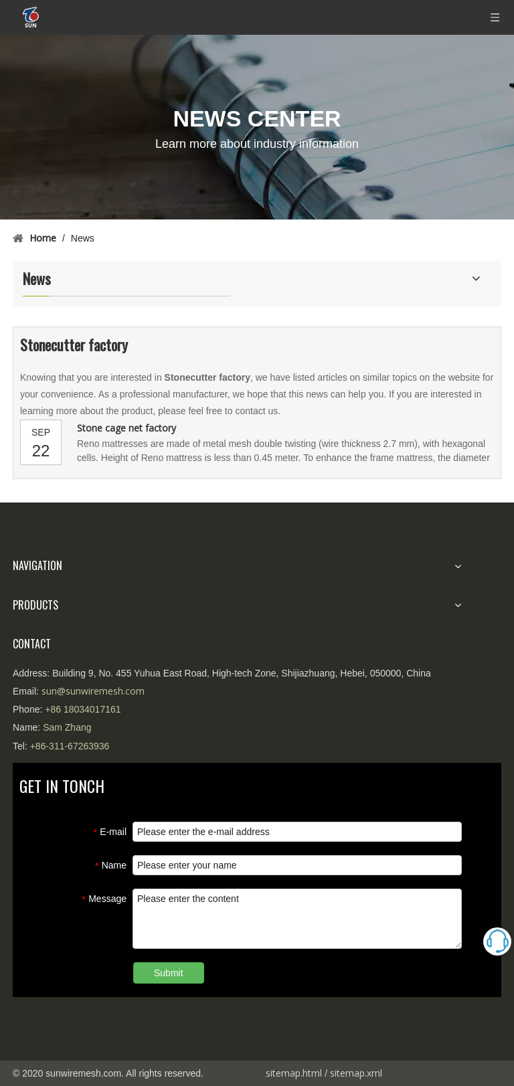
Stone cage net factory (126, 428)
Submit (168, 973)
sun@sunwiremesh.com (93, 691)
